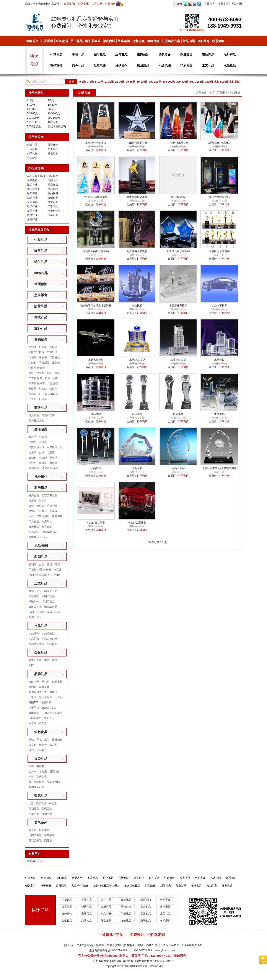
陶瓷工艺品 (50, 606)
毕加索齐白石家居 (52, 712)
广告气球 (52, 352)
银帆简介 (203, 41)
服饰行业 (53, 197)
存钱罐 (32, 347)
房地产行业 (54, 210)
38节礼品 (121, 54)
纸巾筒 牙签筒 (37, 367)
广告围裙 (52, 383)
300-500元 (182, 81)
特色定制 (53, 153)
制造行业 (32, 197)
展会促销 (53, 144)
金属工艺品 (35, 617)
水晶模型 (52, 643)
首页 (211, 92)
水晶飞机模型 (96, 359)
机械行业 (32, 215)
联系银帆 (218, 41)
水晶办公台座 (49, 638)
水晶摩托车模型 (178, 305)
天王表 (58, 697)
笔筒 (31, 776)
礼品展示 (47, 41)
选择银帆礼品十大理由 (106, 885)
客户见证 (200, 877)
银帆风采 (196, 885)
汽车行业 (53, 215)
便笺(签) (54, 771)
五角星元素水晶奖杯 (178, 251)
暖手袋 (43, 357)
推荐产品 (92, 877)
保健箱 (32, 362)
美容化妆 (53, 189)
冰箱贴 (32, 357)
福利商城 (109, 41)
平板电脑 (34, 813)
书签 (31, 766)
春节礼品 (78, 54)
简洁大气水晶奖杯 (219, 197)
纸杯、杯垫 (53, 373)
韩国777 (33, 702)
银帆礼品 (49, 718)
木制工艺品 (48, 596)
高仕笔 (48, 840)
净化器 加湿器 (50, 468)
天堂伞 (32, 697)
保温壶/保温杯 (50, 531)
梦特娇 (45, 681)
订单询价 (101, 150)
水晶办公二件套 (96, 522)
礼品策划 (123, 877)
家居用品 (143, 65)
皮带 (46, 739)
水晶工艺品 (178, 468)
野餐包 (43, 511)
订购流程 (169, 877)
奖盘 (54, 660)
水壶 (31, 516)
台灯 (41, 452)
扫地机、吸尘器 (38, 442)
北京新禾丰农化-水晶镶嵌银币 (219, 468)
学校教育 (32, 180)
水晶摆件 (34, 633)
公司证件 (61, 885)
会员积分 (139, 877)
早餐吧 (53, 457)
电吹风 (43, 436)
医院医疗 (53, 180)
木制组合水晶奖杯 (95, 142)
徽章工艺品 (35, 591)
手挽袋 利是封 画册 (40, 569)
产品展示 (77, 877)
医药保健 (32, 193)
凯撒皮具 (44, 686)
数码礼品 (40, 796)
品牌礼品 (40, 674)
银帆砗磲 (34, 596)
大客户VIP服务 (79, 885)
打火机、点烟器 (48, 347)
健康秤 (43, 500)
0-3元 (82, 81)
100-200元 (155, 81)
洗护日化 (121, 65)
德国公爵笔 (35, 835)
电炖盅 (32, 462)
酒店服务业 (33, 189)
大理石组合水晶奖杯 (219, 142)
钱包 (31, 750)
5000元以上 (227, 81)
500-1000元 (197, 81)
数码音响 (47, 808)
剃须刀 (32, 511)
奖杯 (46, 660)
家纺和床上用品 (38, 537)
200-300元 (169, 81)
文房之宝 (41, 776)
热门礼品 (62, 877)
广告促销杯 (42, 516)
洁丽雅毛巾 (35, 718)
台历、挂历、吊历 (49, 564)
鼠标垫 (53, 388)
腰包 (31, 739)
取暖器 (32, 436)
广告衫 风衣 (35, 378)
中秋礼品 (56, 54)
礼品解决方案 (171, 41)
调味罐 (53, 511)
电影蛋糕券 (92, 41)
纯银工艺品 (50, 591)
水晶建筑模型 (137, 359)
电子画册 (46, 885)
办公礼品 (40, 758)
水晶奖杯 (137, 414)
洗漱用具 (57, 516)
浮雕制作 (34, 601)
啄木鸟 (32, 723)
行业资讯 (181, 885)
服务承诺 (227, 885)
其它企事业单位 (36, 176)
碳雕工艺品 (35, 606)
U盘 (31, 803)
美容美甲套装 (49, 495)
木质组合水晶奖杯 (178, 142)
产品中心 (222, 92)
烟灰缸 (43, 388)
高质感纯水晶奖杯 (137, 251)
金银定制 (62, 41)
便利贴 (32, 564)
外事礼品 (32, 153)
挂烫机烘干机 (36, 447)
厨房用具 (47, 521)
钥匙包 (43, 744)
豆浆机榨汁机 (54, 447)
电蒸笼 (51, 452)
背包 (39, 739)
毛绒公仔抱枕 (36, 352)
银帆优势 (153, 41)
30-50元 (130, 81)
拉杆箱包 (57, 739)
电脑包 (40, 766)
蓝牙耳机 (41, 803)
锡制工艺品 (48, 601)
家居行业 (32, 210)
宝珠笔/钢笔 (53, 781)
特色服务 (150, 885)
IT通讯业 (53, 206)
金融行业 (32, 219)
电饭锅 (53, 462)
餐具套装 (47, 526)
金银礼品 (40, 652)
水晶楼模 (219, 359)
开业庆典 (32, 149)
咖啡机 (43, 462)
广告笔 (32, 399)
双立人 (43, 723)
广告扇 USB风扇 (48, 393)
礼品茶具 (34, 531)
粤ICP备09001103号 (162, 960)
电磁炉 (43, 457)
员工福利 (53, 149)
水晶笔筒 (34, 638)
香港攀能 (34, 712)
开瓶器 (32, 388)
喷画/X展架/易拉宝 (39, 574)
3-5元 (90, 81)
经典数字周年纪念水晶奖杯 (95, 305)
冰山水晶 (137, 468)
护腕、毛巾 (51, 378)
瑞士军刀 (34, 707)
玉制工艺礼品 (36, 611)
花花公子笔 (35, 840)
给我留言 (212, 885)
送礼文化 (154, 877)
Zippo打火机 (49, 707)
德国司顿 (46, 702)
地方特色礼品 (132, 885)
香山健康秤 (50, 692)
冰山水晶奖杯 (178, 197)
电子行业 (32, 206)
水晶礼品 (230, 65)
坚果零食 (165, 54)
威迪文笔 (44, 830)
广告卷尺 (54, 357)
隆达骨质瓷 (35, 692)
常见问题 (189, 41)
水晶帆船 (137, 305)
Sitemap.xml (156, 966)
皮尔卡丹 (34, 681)
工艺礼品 (208, 65)
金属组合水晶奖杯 (219, 251)
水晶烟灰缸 (48, 633)
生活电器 (100, 65)
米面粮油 (143, 54)
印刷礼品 (186, 65)
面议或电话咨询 (57, 126)
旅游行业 (32, 184)
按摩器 (32, 500)
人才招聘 (215, 877)
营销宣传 (56, 65)
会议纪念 (32, 157)
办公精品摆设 (36, 781)
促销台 (56, 574)
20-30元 (119, 81)
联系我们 (231, 877)
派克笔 (32, 830)
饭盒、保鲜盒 (36, 505)
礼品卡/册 (164, 65)
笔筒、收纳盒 (36, 373)
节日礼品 (76, 41)
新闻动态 (165, 885)
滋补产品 (230, 54)
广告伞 (43, 399)
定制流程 (138, 41)
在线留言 (209, 3)
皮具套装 (34, 415)
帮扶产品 (208, 54)
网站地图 (236, 3)
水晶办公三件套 (137, 522)
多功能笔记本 (36, 787)
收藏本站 (223, 3)
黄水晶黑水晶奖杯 (137, 197)
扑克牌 (57, 569)
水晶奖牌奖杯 (36, 643)
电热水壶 (34, 468)
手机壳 (53, 803)
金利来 (32, 686)
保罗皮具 (57, 681)
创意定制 (30, 885)
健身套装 (34, 495)
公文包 (32, 744)
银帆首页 (32, 41)
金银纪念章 (35, 660)
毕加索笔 (49, 835)
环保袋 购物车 (37, 383)
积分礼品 (108, 877)
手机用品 (44, 362)
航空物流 (53, 184)
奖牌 (31, 665)
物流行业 (53, 202)
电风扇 (32, 452)
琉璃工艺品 (53, 611)
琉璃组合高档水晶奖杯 (96, 251)
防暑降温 (186, 54)
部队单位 (53, 176)
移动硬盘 (34, 808)
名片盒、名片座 (38, 771)
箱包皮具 (40, 732)
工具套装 (34, 521)
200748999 (145, 950)
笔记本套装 (48, 415)
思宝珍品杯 (45, 697)
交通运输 (32, 202)
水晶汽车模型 (219, 305)
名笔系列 (40, 822)
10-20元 (109, 81)
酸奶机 (32, 457)
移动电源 (47, 813)
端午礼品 (100, 54)
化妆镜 (56, 362)
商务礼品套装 (36, 420)
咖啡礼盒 (34, 526)
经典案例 (124, 41)
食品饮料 (53, 193)
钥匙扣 (32, 393)
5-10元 (99, 81)
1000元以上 (212, 81)
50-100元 (142, 81)
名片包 (53, 744)
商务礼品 (78, 65)
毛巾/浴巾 (52, 505)
